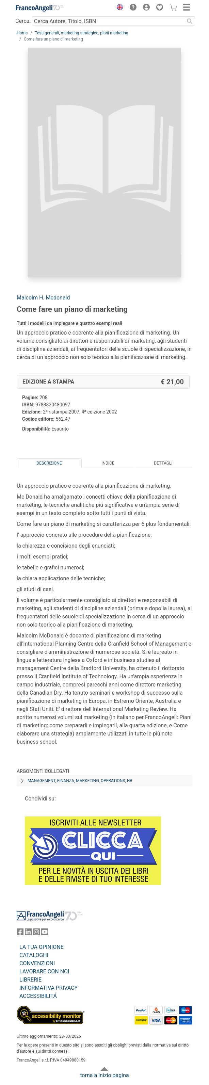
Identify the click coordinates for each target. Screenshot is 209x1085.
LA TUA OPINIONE (41, 947)
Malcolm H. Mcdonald (43, 297)
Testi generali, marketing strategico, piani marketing (81, 33)
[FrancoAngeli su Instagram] (36, 933)
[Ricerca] (189, 21)
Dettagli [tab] (163, 463)
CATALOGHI (33, 955)
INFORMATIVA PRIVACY (48, 988)
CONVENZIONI (37, 963)
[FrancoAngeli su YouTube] (44, 933)
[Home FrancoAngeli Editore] (40, 8)
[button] (118, 8)
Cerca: (23, 21)
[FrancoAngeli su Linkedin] (28, 933)
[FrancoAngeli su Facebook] (20, 933)
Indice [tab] (107, 463)
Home (22, 33)
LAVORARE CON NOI (44, 971)
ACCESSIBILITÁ (38, 996)
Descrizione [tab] (49, 463)
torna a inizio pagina (104, 1075)
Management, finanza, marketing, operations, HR (80, 780)
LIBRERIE (30, 979)
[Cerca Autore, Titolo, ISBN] (108, 21)
